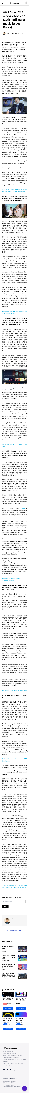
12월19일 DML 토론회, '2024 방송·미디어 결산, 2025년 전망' (8, 957)
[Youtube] (4, 1069)
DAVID (4, 951)
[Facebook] (7, 1069)
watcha (23, 508)
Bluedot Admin (6, 960)
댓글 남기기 (24, 33)
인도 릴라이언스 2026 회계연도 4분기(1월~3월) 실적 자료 (21, 1019)
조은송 (4, 969)
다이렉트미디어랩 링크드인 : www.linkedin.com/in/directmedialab (12, 1086)
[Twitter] (10, 1069)
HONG (8, 33)
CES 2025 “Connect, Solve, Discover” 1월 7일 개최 (8, 966)
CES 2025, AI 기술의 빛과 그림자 (8, 947)
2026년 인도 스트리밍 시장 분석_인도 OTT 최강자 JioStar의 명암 (21, 999)
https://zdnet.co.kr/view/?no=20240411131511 (14, 690)
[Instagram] (14, 1069)
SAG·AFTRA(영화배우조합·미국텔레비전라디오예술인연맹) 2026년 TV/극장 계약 (8, 1019)
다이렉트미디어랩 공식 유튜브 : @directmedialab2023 (9, 1082)
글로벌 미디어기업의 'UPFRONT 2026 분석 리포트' (8, 999)
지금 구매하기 (8, 1008)
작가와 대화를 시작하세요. (14, 930)
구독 (5, 906)
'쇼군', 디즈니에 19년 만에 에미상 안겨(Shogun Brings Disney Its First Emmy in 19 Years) (8, 976)
